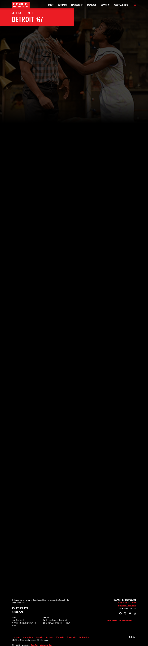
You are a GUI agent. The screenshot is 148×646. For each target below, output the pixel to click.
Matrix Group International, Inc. (41, 638)
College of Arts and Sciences (127, 596)
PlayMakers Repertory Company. (27, 633)
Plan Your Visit (77, 6)
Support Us (105, 6)
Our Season (62, 6)
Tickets (50, 6)
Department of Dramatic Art (127, 599)
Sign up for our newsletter (119, 614)
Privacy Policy (71, 630)
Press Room (16, 630)
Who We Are (60, 630)
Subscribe (39, 630)
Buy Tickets (49, 630)
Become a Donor (27, 630)
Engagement (91, 6)
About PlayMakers (121, 6)
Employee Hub (84, 630)
